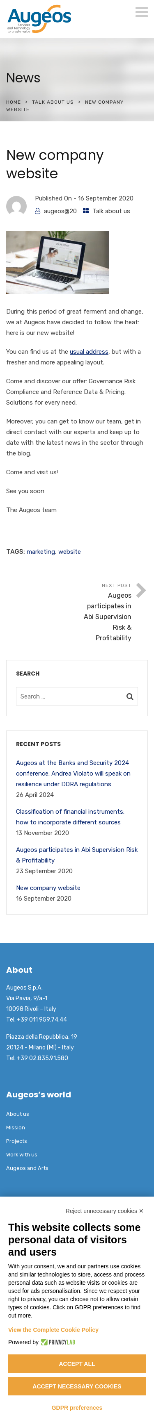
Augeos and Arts (27, 1168)
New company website (48, 888)
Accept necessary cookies (76, 1386)
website (69, 551)
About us (17, 1114)
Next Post (104, 613)
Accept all (77, 1364)
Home (13, 102)
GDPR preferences (77, 1407)
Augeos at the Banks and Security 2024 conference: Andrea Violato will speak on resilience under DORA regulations (73, 773)
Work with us (21, 1154)
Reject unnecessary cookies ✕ (105, 1211)
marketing (41, 551)
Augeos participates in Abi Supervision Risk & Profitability (77, 855)
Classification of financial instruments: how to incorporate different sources (70, 817)
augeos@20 (60, 211)
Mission (15, 1127)
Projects (16, 1141)
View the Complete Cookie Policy (53, 1330)
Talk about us (53, 102)
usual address (89, 351)
